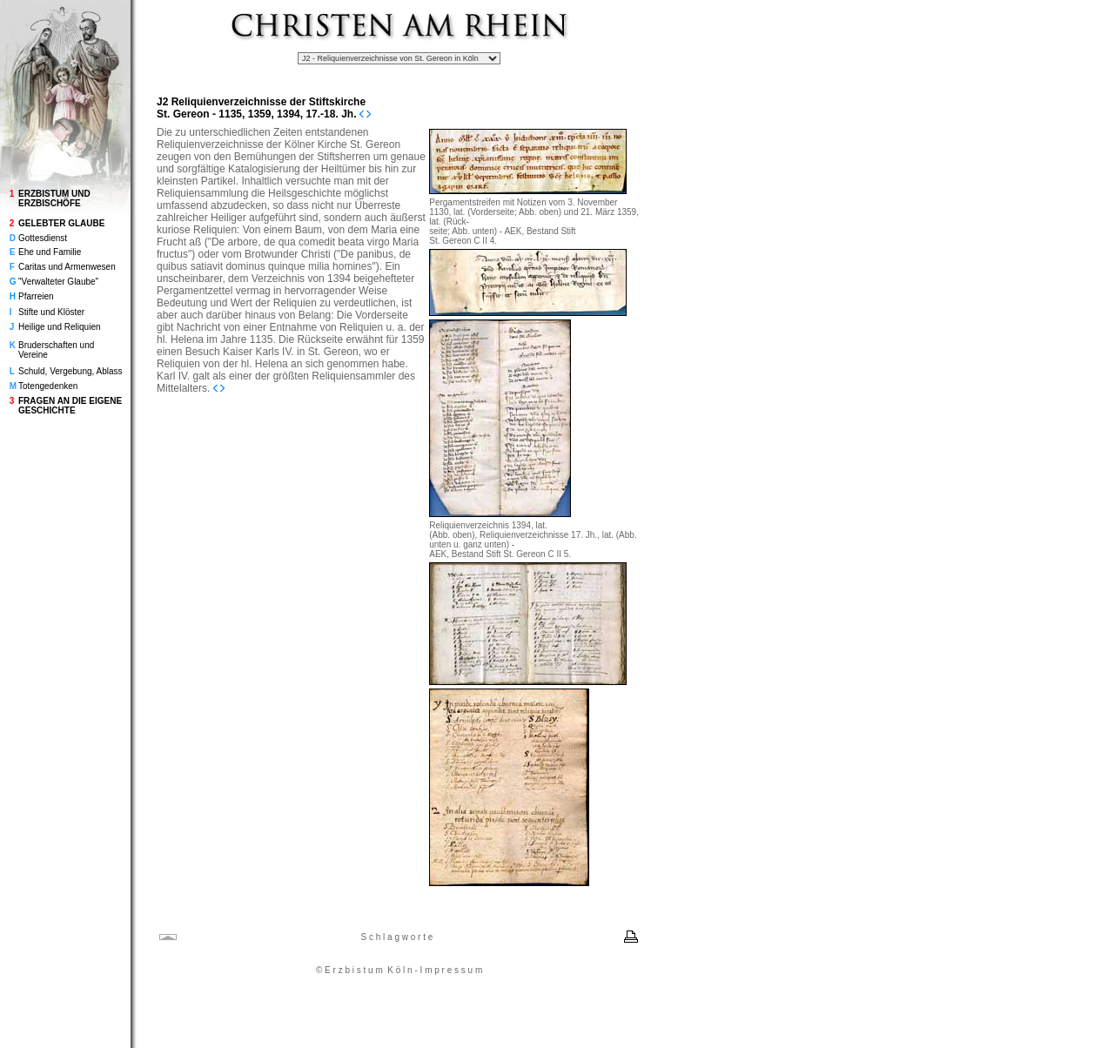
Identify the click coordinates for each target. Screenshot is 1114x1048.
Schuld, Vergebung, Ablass (70, 371)
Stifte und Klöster (51, 312)
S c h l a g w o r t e (396, 937)
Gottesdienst (42, 238)
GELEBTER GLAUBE (61, 223)
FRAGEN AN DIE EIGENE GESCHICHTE (70, 405)
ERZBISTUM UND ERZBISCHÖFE (54, 198)
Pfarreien (36, 296)
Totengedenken (47, 386)
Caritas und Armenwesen (67, 267)
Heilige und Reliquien (59, 327)
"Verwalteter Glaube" (58, 281)
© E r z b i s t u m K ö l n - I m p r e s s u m (399, 970)
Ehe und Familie (49, 252)
